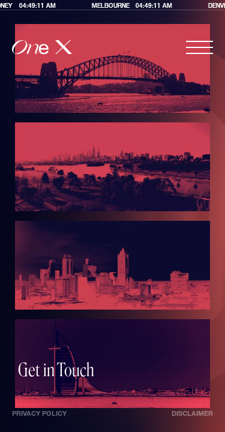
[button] (199, 47)
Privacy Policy (39, 414)
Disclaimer (192, 414)
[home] (42, 47)
